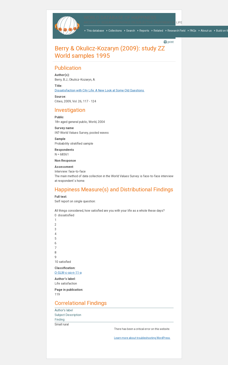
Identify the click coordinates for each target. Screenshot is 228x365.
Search (130, 30)
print (169, 42)
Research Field (176, 30)
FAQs (193, 30)
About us (206, 30)
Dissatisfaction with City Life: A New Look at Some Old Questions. (100, 90)
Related (158, 30)
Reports (144, 30)
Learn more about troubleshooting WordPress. (142, 337)
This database (95, 30)
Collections (115, 30)
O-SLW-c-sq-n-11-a (68, 272)
